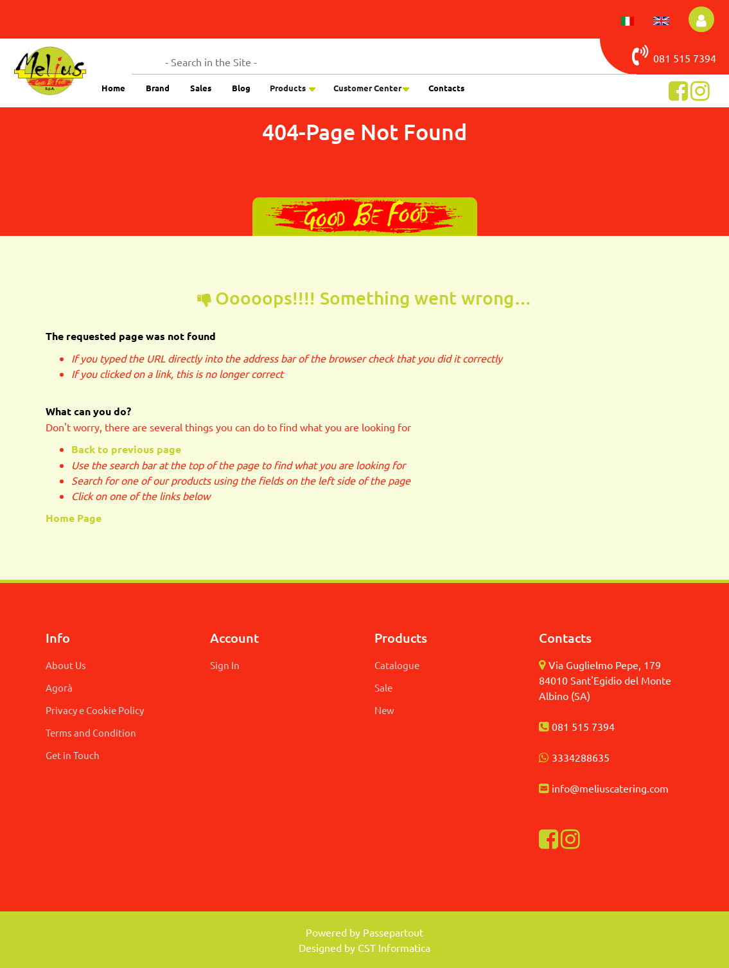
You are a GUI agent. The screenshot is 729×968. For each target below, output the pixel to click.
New (384, 710)
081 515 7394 (583, 726)
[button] (701, 19)
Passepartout (393, 932)
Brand (158, 87)
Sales (200, 87)
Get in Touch (73, 755)
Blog (241, 87)
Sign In (225, 665)
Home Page (75, 517)
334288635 (584, 757)
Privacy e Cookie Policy (95, 710)
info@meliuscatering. (600, 788)
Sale (383, 687)
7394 (704, 57)
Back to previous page (126, 449)
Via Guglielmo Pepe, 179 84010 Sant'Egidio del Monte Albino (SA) (605, 680)
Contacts (446, 87)
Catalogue (396, 665)
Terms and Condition (91, 732)
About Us (66, 665)
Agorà (59, 687)
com (659, 788)
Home (113, 87)
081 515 (662, 55)
